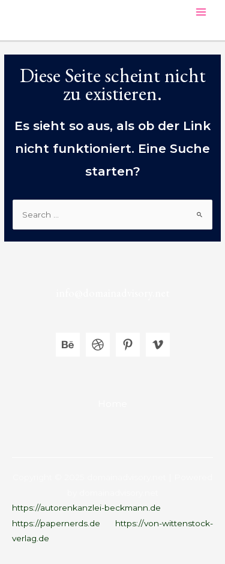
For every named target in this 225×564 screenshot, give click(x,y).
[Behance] (68, 345)
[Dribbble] (98, 345)
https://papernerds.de (56, 523)
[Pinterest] (128, 345)
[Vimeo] (158, 345)
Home (112, 403)
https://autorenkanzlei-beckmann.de (86, 507)
